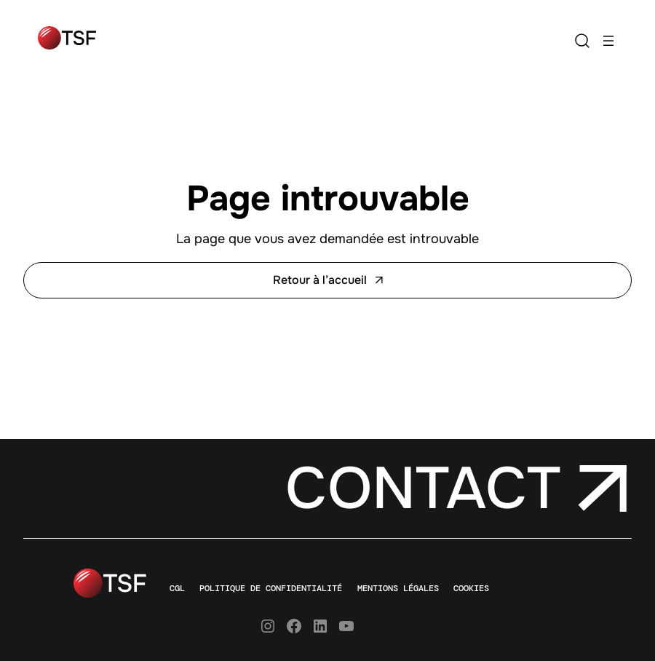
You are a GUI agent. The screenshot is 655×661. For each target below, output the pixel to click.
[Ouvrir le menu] (608, 41)
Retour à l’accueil (328, 280)
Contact (422, 488)
